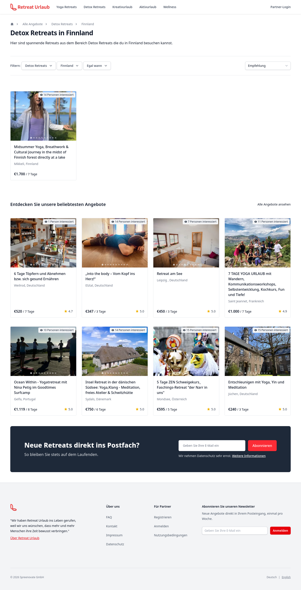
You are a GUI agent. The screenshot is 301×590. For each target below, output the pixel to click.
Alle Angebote (33, 24)
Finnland (87, 24)
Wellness (169, 7)
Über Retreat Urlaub (24, 538)
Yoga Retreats (67, 7)
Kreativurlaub (122, 7)
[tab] (31, 138)
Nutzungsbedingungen (170, 535)
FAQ (109, 517)
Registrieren (163, 517)
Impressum (114, 535)
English (286, 577)
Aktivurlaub (147, 7)
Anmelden (161, 526)
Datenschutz (115, 544)
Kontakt (111, 526)
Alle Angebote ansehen (274, 204)
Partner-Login (281, 7)
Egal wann (97, 66)
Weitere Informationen (249, 456)
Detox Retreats (94, 7)
